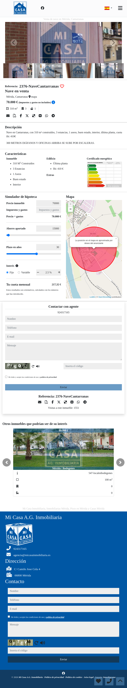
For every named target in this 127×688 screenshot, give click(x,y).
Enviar (63, 387)
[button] (6, 462)
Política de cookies (74, 677)
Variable (25, 272)
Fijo (12, 272)
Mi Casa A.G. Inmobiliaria (31, 677)
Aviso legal (89, 677)
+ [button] (70, 204)
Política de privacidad (54, 677)
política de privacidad (48, 377)
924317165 (63, 312)
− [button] (70, 209)
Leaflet (92, 297)
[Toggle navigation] (120, 8)
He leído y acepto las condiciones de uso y (32, 377)
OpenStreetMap (104, 297)
